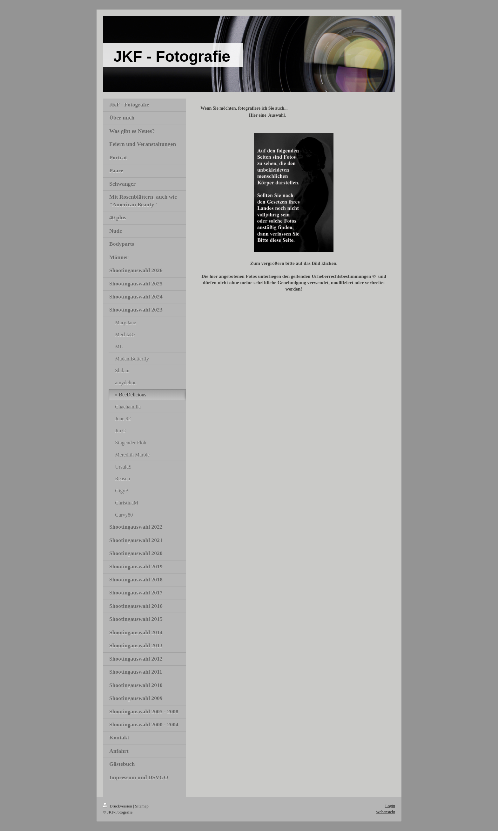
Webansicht (385, 811)
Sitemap (142, 806)
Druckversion (118, 806)
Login (390, 805)
